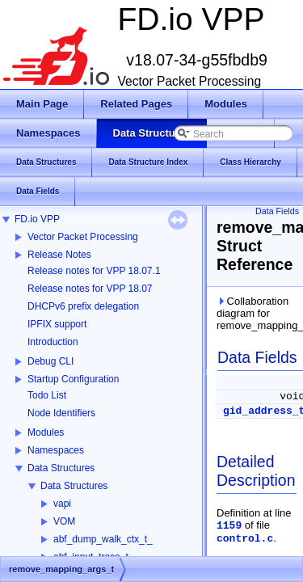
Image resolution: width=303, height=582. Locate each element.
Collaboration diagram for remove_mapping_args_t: (257, 313)
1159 (229, 526)
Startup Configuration (73, 379)
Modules (45, 432)
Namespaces (55, 450)
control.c (245, 539)
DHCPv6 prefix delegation (83, 306)
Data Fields (277, 211)
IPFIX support (56, 324)
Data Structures (61, 468)
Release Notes (59, 254)
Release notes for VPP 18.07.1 (94, 270)
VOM (64, 521)
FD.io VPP (37, 219)
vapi (62, 503)
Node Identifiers (61, 413)
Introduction (52, 342)
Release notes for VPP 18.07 (90, 288)
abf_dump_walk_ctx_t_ (103, 539)
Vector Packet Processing (82, 236)
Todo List (46, 395)
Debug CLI (50, 361)
